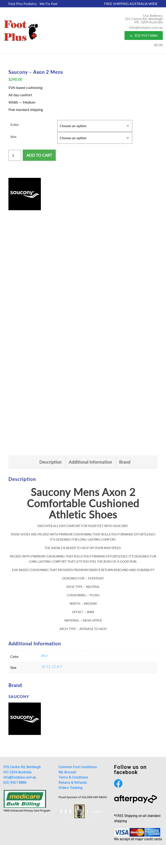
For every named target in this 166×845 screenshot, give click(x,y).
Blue (44, 655)
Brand (124, 461)
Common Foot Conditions (78, 767)
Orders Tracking (70, 788)
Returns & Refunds (73, 782)
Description (50, 461)
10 (43, 666)
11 (48, 666)
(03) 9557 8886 (144, 35)
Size (13, 136)
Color (14, 124)
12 (53, 666)
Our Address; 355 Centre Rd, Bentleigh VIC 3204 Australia (144, 18)
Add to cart (39, 155)
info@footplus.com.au (19, 777)
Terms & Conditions (73, 777)
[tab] (50, 462)
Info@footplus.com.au (146, 27)
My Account (67, 772)
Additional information (90, 461)
